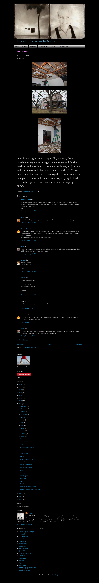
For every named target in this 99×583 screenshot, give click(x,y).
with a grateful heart (26, 467)
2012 (20, 398)
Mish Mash (33, 46)
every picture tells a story (27, 459)
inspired (22, 439)
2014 (20, 392)
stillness (22, 481)
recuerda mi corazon (24, 570)
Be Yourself (22, 534)
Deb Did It (54, 46)
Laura (23, 260)
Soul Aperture (22, 558)
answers (22, 450)
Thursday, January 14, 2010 (28, 211)
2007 (20, 499)
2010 (20, 404)
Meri (22, 328)
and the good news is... (26, 464)
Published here (64, 46)
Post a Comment (23, 340)
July (22, 420)
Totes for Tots (24, 441)
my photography (44, 46)
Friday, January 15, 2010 (28, 308)
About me (24, 46)
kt (21, 301)
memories (23, 478)
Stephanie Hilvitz (24, 563)
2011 (20, 401)
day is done (23, 462)
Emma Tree (22, 539)
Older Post (79, 344)
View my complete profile (24, 524)
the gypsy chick (25, 199)
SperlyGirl (22, 560)
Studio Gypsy (22, 565)
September (24, 414)
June (22, 422)
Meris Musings (23, 543)
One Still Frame (23, 548)
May (22, 425)
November (24, 409)
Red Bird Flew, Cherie (25, 553)
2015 (20, 390)
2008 (20, 496)
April (22, 428)
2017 (20, 384)
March (23, 431)
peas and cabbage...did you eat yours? (31, 489)
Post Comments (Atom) (31, 347)
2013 (20, 395)
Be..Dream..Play (23, 536)
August (23, 417)
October (23, 411)
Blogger (57, 575)
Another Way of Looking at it (27, 531)
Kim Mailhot (25, 229)
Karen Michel (22, 541)
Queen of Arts (23, 551)
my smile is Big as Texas (27, 447)
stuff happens (24, 475)
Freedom (22, 484)
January (23, 436)
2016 (20, 387)
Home (17, 46)
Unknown (24, 315)
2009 (20, 493)
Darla (22, 217)
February (23, 433)
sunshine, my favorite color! (28, 486)
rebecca (23, 277)
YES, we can (24, 453)
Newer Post (20, 344)
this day (22, 473)
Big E (22, 246)
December (24, 406)
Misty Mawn (22, 546)
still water (23, 456)
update (22, 470)
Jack (21, 444)
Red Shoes (22, 555)
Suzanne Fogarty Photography (27, 567)
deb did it (30, 513)
